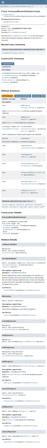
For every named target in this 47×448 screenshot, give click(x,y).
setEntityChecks (27, 163)
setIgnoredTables (27, 172)
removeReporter (26, 154)
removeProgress (26, 145)
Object (10, 30)
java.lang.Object (7, 14)
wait (30, 207)
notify (4, 207)
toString (22, 207)
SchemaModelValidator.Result (13, 53)
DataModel (5, 77)
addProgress (25, 105)
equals (11, 204)
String (10, 253)
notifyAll (13, 207)
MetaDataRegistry (8, 80)
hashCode (37, 204)
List (35, 163)
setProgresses (26, 181)
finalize (19, 204)
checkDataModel (26, 126)
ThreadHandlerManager (10, 75)
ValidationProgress (29, 107)
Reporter (25, 119)
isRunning (24, 138)
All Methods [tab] (7, 96)
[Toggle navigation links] (3, 2)
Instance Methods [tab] (23, 96)
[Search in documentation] (39, 6)
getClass (28, 204)
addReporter (25, 117)
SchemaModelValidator (11, 22)
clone (4, 204)
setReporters (26, 190)
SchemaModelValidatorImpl (20, 6)
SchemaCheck (26, 166)
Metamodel (5, 82)
